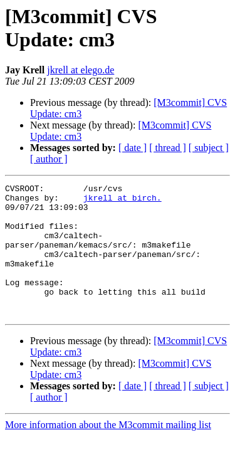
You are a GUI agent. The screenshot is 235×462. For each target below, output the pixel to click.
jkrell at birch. (122, 201)
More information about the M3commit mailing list (108, 451)
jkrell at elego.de (80, 70)
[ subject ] (209, 147)
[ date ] (132, 147)
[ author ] (49, 159)
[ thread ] (167, 147)
